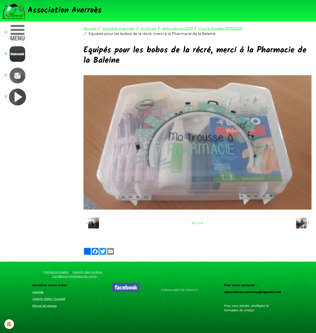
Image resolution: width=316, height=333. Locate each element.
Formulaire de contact (179, 290)
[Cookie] (9, 324)
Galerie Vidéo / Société (48, 299)
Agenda (38, 292)
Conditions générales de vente (74, 276)
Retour (197, 223)
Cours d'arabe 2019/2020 (221, 28)
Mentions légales (55, 272)
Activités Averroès (119, 28)
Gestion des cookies (87, 272)
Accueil (90, 28)
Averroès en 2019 (177, 28)
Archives (148, 28)
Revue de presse (44, 306)
